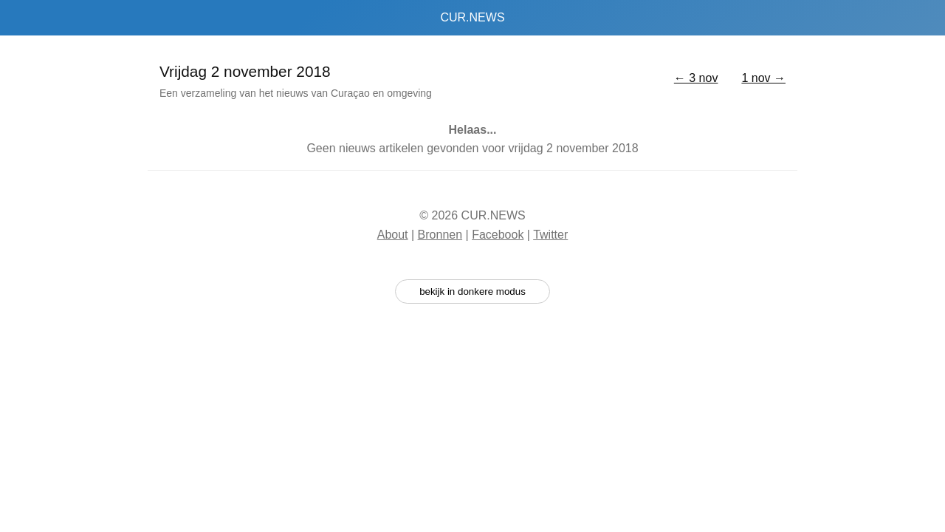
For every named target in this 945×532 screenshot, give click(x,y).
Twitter (550, 234)
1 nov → (763, 78)
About (392, 234)
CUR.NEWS (472, 17)
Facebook (497, 234)
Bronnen (440, 234)
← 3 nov (696, 78)
